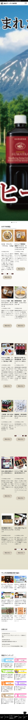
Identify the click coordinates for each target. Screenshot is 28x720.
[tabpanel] (14, 113)
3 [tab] (15, 222)
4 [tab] (16, 222)
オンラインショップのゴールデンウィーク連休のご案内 (14, 636)
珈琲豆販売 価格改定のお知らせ (9, 641)
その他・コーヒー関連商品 (11, 717)
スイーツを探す (21, 717)
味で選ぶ (7, 717)
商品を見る (7, 277)
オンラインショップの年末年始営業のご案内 (12, 646)
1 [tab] (12, 222)
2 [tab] (13, 222)
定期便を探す (16, 717)
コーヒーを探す (2, 717)
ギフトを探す (25, 717)
